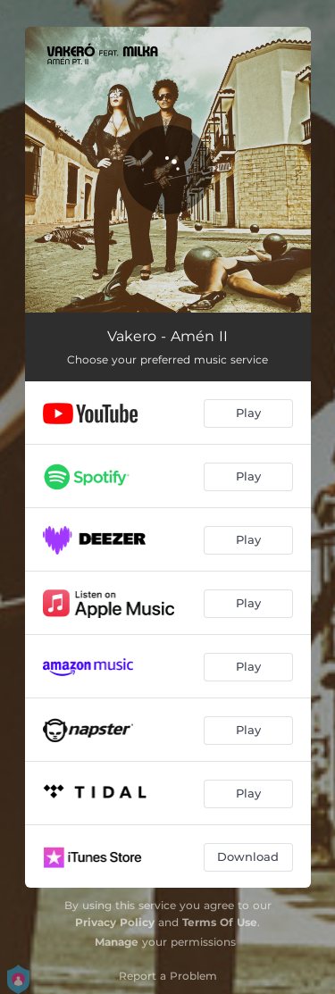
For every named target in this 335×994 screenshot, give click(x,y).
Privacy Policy (115, 922)
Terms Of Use (219, 922)
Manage (116, 941)
